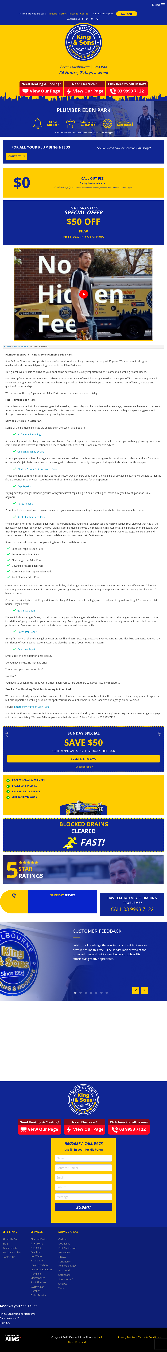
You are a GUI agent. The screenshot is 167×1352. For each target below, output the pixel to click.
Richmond (64, 1270)
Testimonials (10, 1248)
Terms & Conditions (149, 1337)
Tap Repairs (24, 486)
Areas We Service (20, 346)
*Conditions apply (84, 766)
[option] (110, 952)
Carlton (62, 1239)
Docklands (64, 1243)
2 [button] (80, 993)
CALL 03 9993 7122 (132, 909)
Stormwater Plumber (37, 1288)
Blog (5, 1243)
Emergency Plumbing (36, 1245)
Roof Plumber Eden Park (31, 517)
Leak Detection (39, 1265)
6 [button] (101, 993)
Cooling (84, 13)
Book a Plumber (12, 1252)
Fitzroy (62, 1257)
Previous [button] (135, 990)
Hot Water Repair (27, 632)
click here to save (83, 758)
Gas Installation (26, 610)
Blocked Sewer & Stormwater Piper (37, 469)
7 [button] (106, 993)
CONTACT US (16, 156)
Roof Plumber (38, 1282)
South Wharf (65, 1279)
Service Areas (68, 1232)
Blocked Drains (39, 1239)
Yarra (61, 1288)
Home (7, 346)
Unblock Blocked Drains (30, 451)
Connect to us (73, 18)
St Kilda (62, 1284)
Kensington (65, 1261)
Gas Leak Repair (26, 649)
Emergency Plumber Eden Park (31, 706)
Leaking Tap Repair (41, 1269)
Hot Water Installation (36, 1258)
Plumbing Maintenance (37, 1276)
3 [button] (85, 993)
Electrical (64, 13)
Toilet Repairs (25, 503)
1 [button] (75, 993)
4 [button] (91, 993)
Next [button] (144, 990)
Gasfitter (35, 1252)
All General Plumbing (29, 434)
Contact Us (9, 1257)
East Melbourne (67, 1248)
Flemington (65, 1252)
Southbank (64, 1274)
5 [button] (96, 993)
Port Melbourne (67, 1266)
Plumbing (53, 13)
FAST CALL (126, 13)
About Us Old (10, 1239)
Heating (74, 13)
